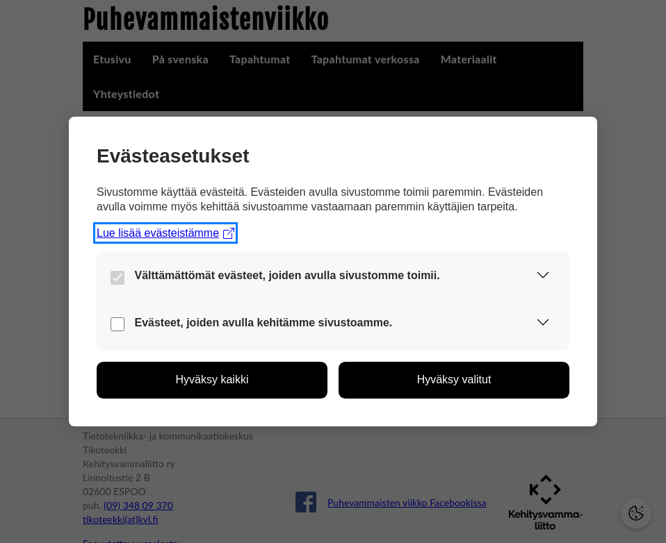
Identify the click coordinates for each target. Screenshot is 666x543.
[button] (542, 277)
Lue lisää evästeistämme (165, 233)
